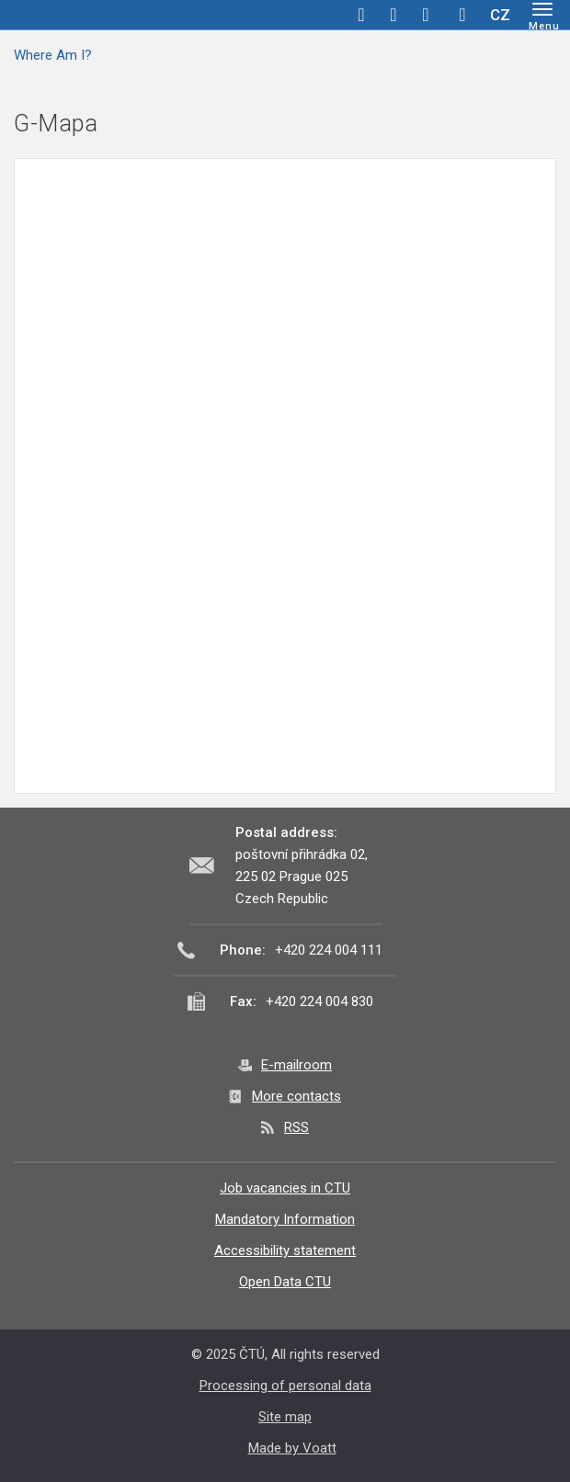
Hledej (462, 15)
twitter (393, 15)
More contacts (296, 1096)
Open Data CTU (285, 1281)
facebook (361, 15)
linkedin (425, 15)
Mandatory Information (285, 1219)
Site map (285, 1416)
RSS (296, 1127)
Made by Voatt (292, 1448)
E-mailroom (296, 1065)
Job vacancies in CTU (285, 1188)
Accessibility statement (285, 1250)
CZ (500, 15)
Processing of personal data (285, 1385)
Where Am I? (53, 55)
